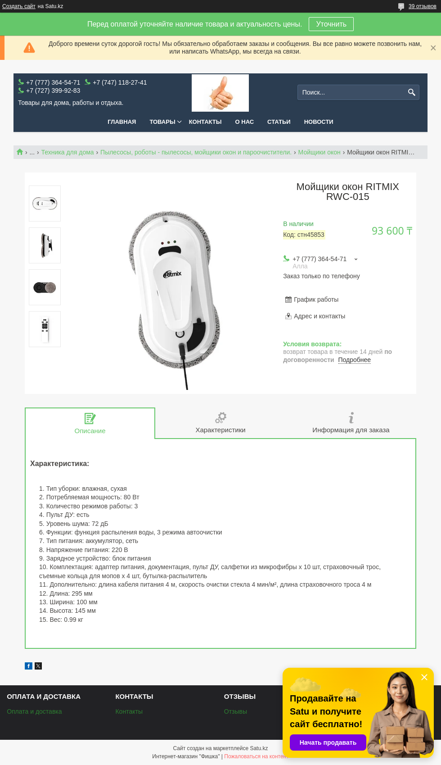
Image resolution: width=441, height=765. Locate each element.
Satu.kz (259, 748)
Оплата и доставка (34, 711)
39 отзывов (422, 6)
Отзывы (235, 711)
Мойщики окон (319, 152)
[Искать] (411, 93)
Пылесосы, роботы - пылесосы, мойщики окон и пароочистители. (196, 152)
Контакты (205, 121)
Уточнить (331, 24)
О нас (244, 121)
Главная (122, 121)
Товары (162, 121)
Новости (318, 121)
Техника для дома (67, 152)
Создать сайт (19, 6)
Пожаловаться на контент (256, 756)
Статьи (279, 121)
